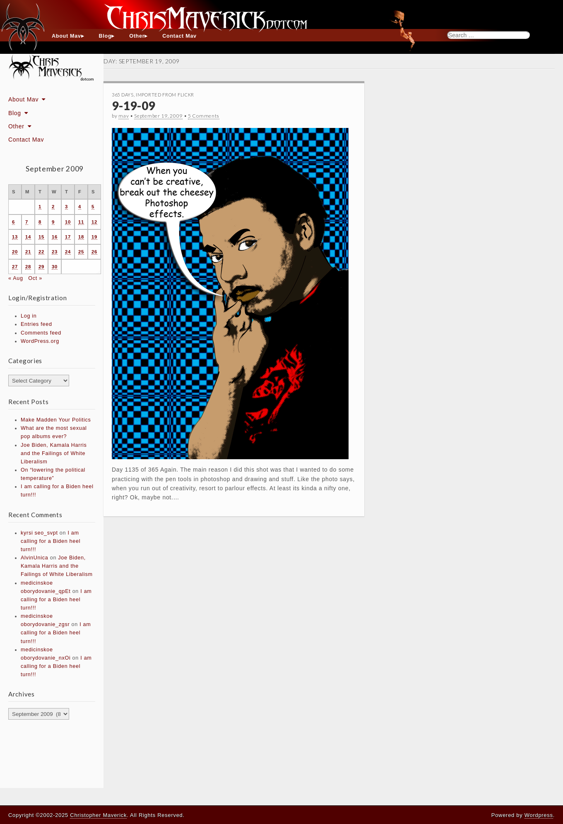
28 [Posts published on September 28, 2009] (28, 266)
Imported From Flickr (165, 94)
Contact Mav (179, 36)
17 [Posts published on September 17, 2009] (68, 236)
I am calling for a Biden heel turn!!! (50, 541)
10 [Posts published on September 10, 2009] (68, 221)
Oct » (35, 278)
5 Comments (203, 116)
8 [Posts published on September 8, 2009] (39, 221)
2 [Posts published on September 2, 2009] (53, 206)
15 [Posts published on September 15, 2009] (41, 236)
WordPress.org (40, 341)
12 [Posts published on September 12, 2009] (94, 221)
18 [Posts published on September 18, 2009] (81, 236)
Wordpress (539, 815)
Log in (29, 316)
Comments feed (41, 333)
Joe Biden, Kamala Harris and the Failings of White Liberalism (54, 453)
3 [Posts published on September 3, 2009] (66, 206)
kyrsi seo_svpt (39, 533)
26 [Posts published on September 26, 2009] (94, 251)
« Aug (15, 278)
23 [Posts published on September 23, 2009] (55, 251)
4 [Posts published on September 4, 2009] (79, 206)
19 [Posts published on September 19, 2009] (94, 236)
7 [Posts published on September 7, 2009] (26, 221)
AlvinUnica (34, 558)
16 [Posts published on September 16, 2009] (55, 236)
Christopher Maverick (98, 815)
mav (123, 116)
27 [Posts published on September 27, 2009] (15, 266)
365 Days (123, 94)
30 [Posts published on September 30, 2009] (55, 266)
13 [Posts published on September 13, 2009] (15, 236)
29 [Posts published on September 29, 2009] (41, 266)
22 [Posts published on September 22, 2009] (41, 251)
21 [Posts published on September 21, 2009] (28, 251)
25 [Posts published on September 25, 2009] (81, 251)
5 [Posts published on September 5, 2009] (92, 206)
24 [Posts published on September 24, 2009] (68, 251)
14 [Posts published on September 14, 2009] (28, 236)
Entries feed (36, 324)
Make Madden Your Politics (56, 420)
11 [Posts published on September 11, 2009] (81, 221)
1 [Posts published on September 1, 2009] (39, 206)
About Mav (66, 36)
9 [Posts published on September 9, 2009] (53, 221)
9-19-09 (133, 106)
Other (136, 36)
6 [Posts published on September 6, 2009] (13, 221)
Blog (105, 36)
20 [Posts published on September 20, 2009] (15, 251)
